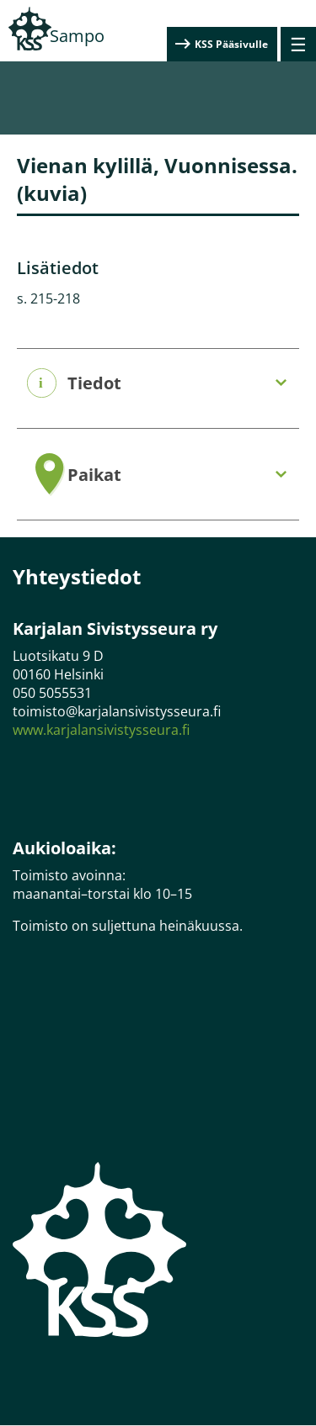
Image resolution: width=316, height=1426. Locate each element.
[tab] (158, 384)
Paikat (94, 475)
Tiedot (94, 383)
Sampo (77, 35)
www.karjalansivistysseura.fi (101, 730)
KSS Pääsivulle (231, 44)
